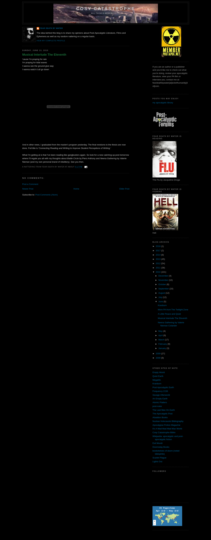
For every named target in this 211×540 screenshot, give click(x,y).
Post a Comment (30, 184)
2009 (158, 353)
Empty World (158, 372)
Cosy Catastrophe (105, 8)
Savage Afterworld (161, 395)
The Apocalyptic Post (162, 413)
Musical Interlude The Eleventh (44, 54)
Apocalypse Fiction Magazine (166, 425)
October (162, 284)
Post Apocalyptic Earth (163, 387)
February (163, 344)
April (160, 335)
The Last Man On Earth (163, 410)
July (160, 297)
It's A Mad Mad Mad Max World (167, 428)
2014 (158, 255)
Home (76, 189)
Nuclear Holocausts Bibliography (167, 421)
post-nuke (157, 406)
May (160, 331)
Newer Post (27, 189)
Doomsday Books (160, 447)
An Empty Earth (159, 398)
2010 (158, 272)
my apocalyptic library (162, 102)
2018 (158, 246)
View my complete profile (51, 41)
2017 (158, 250)
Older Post (124, 189)
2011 (158, 267)
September (163, 288)
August (162, 293)
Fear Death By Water (51, 28)
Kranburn (162, 305)
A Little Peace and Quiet (169, 314)
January (162, 348)
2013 (158, 259)
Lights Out (157, 461)
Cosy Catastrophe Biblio (163, 432)
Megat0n (156, 380)
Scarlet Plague (159, 457)
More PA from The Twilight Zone (173, 309)
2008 (158, 358)
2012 (158, 263)
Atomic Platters (159, 402)
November (163, 280)
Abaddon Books (160, 417)
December (163, 276)
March (161, 339)
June (161, 301)
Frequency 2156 (160, 391)
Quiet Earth (157, 376)
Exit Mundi (157, 443)
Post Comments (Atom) (46, 194)
